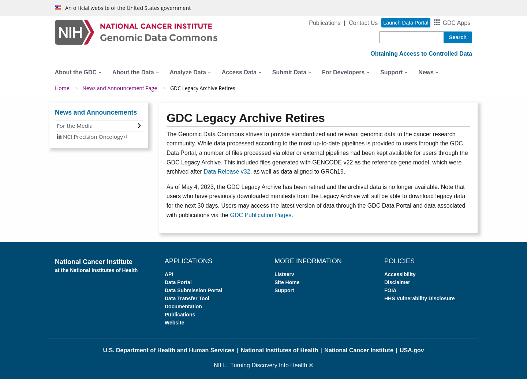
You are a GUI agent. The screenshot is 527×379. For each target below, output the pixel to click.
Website (174, 322)
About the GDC (76, 72)
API (169, 274)
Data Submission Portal (193, 290)
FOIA (390, 290)
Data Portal (178, 282)
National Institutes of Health (279, 350)
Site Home (286, 282)
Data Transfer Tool (187, 298)
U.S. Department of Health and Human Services (168, 350)
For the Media (75, 125)
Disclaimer (397, 282)
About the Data (133, 72)
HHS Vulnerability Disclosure (419, 298)
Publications (324, 23)
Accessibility (400, 274)
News (426, 72)
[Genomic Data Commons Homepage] (136, 32)
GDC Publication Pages (260, 215)
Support (391, 72)
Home (62, 88)
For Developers (343, 72)
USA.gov (412, 350)
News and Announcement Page (119, 88)
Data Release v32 (226, 171)
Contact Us (363, 23)
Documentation (183, 306)
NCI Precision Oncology (94, 136)
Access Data (239, 72)
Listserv (284, 274)
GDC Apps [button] (457, 23)
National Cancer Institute (358, 350)
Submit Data (289, 72)
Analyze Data (187, 72)
